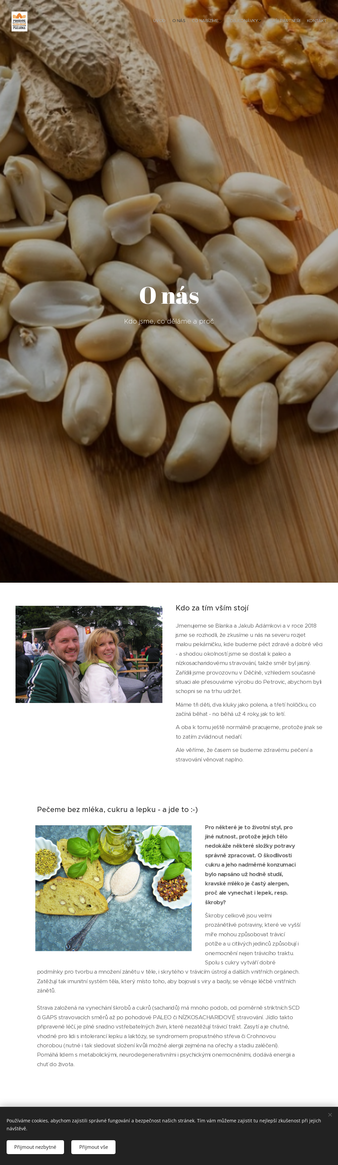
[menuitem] (284, 21)
